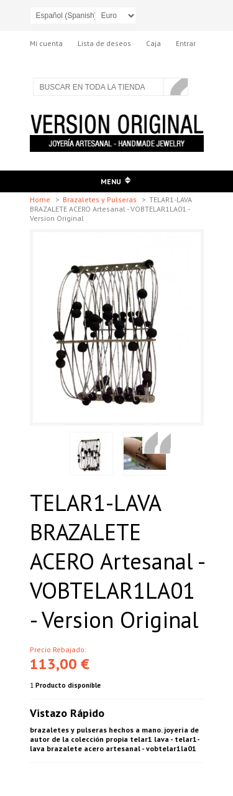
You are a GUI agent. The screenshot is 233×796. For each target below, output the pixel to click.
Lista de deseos (104, 43)
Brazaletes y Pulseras (101, 199)
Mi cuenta (46, 43)
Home (41, 199)
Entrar (186, 43)
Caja (153, 43)
